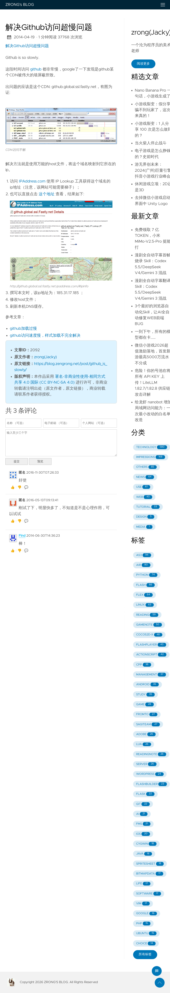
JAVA (144, 854)
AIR (143, 565)
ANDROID (147, 684)
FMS (143, 824)
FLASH (145, 585)
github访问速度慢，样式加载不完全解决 (45, 336)
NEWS (145, 477)
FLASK (145, 794)
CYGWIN (146, 844)
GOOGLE (146, 914)
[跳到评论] (157, 971)
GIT (143, 804)
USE (143, 487)
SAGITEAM (148, 724)
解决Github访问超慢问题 (27, 46)
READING (147, 615)
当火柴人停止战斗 (151, 143)
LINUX (145, 605)
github (35, 69)
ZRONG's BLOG (79, 4)
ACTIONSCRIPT (151, 655)
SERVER (146, 764)
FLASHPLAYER (151, 645)
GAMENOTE (149, 625)
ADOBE (146, 734)
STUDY (145, 694)
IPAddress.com (32, 181)
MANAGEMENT (151, 675)
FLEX (144, 595)
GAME (145, 704)
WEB (144, 497)
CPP (143, 665)
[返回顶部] (160, 983)
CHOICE (146, 943)
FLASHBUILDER (151, 784)
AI (142, 814)
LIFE (143, 884)
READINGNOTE (151, 754)
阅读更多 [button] (143, 63)
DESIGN (145, 517)
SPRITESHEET (150, 864)
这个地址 (46, 194)
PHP (143, 923)
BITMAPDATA (149, 874)
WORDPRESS (149, 774)
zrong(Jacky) (45, 357)
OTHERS (146, 467)
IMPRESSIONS (150, 457)
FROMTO (146, 714)
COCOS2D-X (149, 635)
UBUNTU (146, 933)
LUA (143, 744)
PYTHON (146, 575)
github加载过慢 (23, 329)
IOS (143, 834)
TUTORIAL (147, 507)
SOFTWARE (148, 894)
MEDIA (144, 527)
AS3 (143, 555)
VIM (143, 903)
